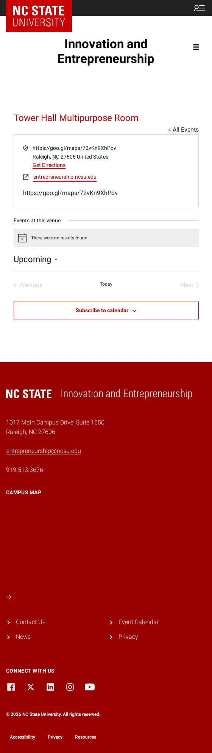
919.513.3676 (24, 469)
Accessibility (22, 737)
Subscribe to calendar (102, 310)
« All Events (183, 129)
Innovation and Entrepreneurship (106, 51)
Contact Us (30, 622)
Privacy (128, 636)
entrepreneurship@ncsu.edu (43, 450)
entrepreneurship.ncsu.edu (65, 177)
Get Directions (49, 165)
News (23, 636)
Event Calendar (138, 622)
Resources (85, 737)
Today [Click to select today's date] (106, 284)
